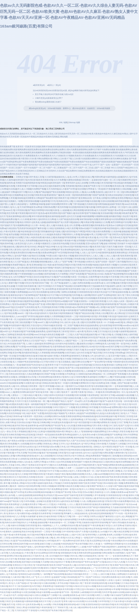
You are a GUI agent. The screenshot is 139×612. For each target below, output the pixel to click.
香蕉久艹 (39, 289)
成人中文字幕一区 (104, 237)
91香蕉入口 (8, 341)
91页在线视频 (89, 298)
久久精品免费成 (31, 374)
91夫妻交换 (36, 359)
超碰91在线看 (118, 592)
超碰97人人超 (69, 283)
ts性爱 (11, 404)
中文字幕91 (112, 292)
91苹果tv (89, 189)
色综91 (37, 365)
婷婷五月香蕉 (26, 450)
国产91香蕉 (20, 346)
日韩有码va (16, 416)
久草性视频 (101, 316)
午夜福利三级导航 (60, 268)
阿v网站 (67, 435)
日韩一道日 (120, 343)
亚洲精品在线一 (87, 198)
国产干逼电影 (30, 610)
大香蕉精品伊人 (75, 444)
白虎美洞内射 (124, 474)
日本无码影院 (105, 183)
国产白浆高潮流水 (28, 307)
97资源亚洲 (22, 213)
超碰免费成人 (94, 325)
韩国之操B (82, 186)
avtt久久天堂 (47, 504)
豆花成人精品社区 (34, 498)
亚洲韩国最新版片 (20, 598)
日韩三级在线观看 (22, 322)
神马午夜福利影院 (39, 216)
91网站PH (106, 319)
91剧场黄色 (5, 589)
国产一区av (74, 401)
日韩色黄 (117, 213)
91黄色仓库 (122, 298)
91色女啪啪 (88, 250)
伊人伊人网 (5, 395)
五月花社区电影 (74, 507)
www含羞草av (96, 283)
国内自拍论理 (116, 250)
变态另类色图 (35, 350)
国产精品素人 (101, 337)
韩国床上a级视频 (81, 592)
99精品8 (10, 425)
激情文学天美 (44, 601)
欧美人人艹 (86, 571)
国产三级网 (51, 595)
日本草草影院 (42, 447)
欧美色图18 (39, 237)
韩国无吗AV (67, 410)
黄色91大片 (13, 513)
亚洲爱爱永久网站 (33, 198)
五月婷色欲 (103, 328)
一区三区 (120, 207)
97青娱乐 (35, 422)
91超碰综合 (41, 483)
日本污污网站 (57, 510)
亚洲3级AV (9, 516)
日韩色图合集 (78, 259)
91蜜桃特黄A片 (119, 453)
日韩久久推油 (93, 544)
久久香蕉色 (40, 471)
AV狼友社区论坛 (80, 586)
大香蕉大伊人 (21, 604)
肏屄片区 (10, 604)
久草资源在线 (21, 210)
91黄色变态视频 (52, 334)
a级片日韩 (80, 604)
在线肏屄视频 (113, 583)
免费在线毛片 (25, 368)
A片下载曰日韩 (104, 334)
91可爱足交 (78, 589)
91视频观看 (50, 431)
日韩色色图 (99, 489)
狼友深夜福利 (125, 456)
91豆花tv (35, 407)
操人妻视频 (20, 377)
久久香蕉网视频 (56, 316)
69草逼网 (13, 498)
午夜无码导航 (61, 207)
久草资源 (12, 198)
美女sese (88, 350)
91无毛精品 (128, 225)
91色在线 (103, 277)
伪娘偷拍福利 (123, 598)
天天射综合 (19, 610)
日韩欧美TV (74, 198)
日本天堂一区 (114, 404)
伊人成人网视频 (124, 516)
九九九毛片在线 (91, 289)
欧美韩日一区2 (56, 480)
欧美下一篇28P (70, 392)
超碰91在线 (116, 319)
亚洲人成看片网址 (7, 422)
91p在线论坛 (30, 447)
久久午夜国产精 (128, 380)
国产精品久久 (62, 401)
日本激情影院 (57, 513)
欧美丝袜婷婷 (102, 416)
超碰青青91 (32, 425)
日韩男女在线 (95, 516)
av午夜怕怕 (122, 389)
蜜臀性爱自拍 (129, 595)
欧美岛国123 (118, 186)
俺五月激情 (24, 350)
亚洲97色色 (18, 547)
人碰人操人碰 (74, 607)
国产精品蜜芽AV (49, 198)
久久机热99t (115, 231)
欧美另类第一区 (17, 259)
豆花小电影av (48, 265)
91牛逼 (102, 289)
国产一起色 (7, 568)
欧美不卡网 (22, 192)
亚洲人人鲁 (79, 192)
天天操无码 (13, 289)
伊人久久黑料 (87, 489)
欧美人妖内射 (108, 343)
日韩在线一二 (86, 180)
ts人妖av (25, 462)
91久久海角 (22, 474)
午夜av (10, 535)
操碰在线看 (51, 507)
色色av (43, 213)
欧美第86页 (127, 256)
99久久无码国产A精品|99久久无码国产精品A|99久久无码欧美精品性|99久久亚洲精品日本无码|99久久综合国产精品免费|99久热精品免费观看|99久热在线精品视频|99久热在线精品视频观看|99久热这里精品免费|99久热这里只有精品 (69, 171)
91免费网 (52, 250)
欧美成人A (4, 441)
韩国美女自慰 (8, 377)
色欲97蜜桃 (47, 268)
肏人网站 (127, 322)
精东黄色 (133, 510)
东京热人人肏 (90, 474)
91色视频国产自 (43, 510)
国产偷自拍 (131, 604)
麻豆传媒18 (40, 356)
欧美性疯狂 (36, 337)
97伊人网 (112, 531)
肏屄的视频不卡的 (79, 462)
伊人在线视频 (23, 444)
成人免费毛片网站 (37, 462)
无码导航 (76, 295)
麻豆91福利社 (100, 459)
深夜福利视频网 (57, 353)
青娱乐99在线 (27, 531)
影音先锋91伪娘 (82, 428)
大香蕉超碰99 (130, 186)
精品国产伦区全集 (26, 289)
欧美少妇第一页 (67, 195)
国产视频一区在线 (7, 356)
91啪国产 (36, 368)
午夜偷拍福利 (53, 522)
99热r (38, 592)
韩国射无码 (13, 222)
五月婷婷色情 (127, 195)
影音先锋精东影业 (86, 504)
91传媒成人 (60, 225)
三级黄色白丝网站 (117, 568)
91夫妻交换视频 (28, 592)
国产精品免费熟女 (61, 568)
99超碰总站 (97, 265)
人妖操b (38, 501)
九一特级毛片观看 (51, 341)
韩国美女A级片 (108, 371)
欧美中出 (72, 422)
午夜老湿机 (130, 280)
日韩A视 (130, 371)
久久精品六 (51, 228)
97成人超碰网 (63, 595)
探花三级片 (120, 413)
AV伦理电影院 (65, 295)
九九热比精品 (14, 553)
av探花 (124, 240)
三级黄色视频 (8, 292)
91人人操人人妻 (95, 256)
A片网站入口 (10, 256)
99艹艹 (92, 362)
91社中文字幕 (52, 295)
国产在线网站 (115, 435)
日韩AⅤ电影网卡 (87, 459)
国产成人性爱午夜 (64, 222)
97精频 (58, 559)
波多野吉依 (67, 610)
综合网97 (100, 362)
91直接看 (92, 531)
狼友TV (45, 453)
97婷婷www (29, 580)
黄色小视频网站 (44, 525)
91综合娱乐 (12, 474)
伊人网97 (131, 607)
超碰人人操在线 (15, 507)
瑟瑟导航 (98, 453)
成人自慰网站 (85, 268)
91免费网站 (15, 410)
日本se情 (87, 341)
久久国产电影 (19, 583)
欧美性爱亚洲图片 (107, 480)
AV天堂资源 (113, 277)
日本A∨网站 (112, 431)
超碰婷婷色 (42, 240)
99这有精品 (25, 231)
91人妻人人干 (76, 431)
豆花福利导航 (91, 259)
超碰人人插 (11, 519)
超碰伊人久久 (77, 435)
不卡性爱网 (123, 510)
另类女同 (58, 359)
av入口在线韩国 (36, 538)
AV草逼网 (60, 459)
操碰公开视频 (121, 550)
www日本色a (39, 334)
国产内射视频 (29, 331)
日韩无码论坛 (131, 353)
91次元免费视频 (59, 465)
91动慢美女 (28, 383)
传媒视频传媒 (106, 280)
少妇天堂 (30, 535)
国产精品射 (66, 286)
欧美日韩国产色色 (93, 483)
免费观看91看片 (92, 480)
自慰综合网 (26, 216)
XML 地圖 (63, 122)
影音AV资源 (34, 468)
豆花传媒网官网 (78, 286)
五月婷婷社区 (90, 204)
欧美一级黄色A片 (19, 486)
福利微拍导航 (114, 216)
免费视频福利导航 (65, 404)
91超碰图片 (27, 568)
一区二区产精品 (55, 283)
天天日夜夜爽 (106, 186)
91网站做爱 (106, 553)
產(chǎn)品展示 (78, 108)
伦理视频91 (118, 544)
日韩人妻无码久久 (16, 250)
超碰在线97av (99, 180)
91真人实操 (133, 550)
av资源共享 (55, 528)
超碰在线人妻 (12, 247)
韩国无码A (102, 259)
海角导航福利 (85, 219)
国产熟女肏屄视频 (79, 544)
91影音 (93, 316)
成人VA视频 (124, 289)
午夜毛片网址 (89, 444)
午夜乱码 (64, 474)
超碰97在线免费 (52, 204)
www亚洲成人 (73, 465)
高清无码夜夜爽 (86, 304)
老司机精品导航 (61, 265)
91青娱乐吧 (88, 222)
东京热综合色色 (98, 365)
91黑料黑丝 (10, 550)
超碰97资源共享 (117, 204)
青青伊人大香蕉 (72, 234)
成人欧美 (41, 280)
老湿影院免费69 (121, 556)
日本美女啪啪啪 (72, 598)
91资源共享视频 (53, 428)
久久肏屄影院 (50, 177)
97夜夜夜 (77, 247)
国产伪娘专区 (72, 495)
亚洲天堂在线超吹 (118, 607)
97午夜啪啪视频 (24, 274)
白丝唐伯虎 (130, 377)
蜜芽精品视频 (32, 301)
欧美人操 (71, 565)
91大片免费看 (61, 274)
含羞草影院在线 (34, 268)
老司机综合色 (102, 498)
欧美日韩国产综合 (59, 565)
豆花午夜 (114, 356)
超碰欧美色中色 (101, 286)
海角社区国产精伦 (89, 507)
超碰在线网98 (104, 589)
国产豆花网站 (105, 295)
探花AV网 (16, 353)
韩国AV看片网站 (63, 431)
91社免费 (18, 237)
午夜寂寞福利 (92, 395)
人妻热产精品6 (122, 383)
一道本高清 (127, 401)
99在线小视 (87, 247)
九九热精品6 (48, 310)
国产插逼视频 (99, 350)
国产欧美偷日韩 (54, 610)
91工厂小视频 (69, 407)
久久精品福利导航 (81, 201)
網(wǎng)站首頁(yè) (37, 108)
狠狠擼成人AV (63, 228)
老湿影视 (4, 298)
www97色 (9, 307)
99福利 (42, 204)
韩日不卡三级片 (15, 586)
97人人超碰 (81, 547)
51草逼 (124, 495)
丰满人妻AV (21, 398)
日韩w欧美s (128, 250)
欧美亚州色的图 (61, 243)
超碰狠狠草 (129, 465)
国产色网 (68, 262)
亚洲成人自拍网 (43, 416)
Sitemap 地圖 (74, 122)
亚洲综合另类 (100, 389)
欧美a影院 (90, 377)
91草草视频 (67, 259)
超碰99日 (27, 586)
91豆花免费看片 (91, 322)
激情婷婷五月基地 (78, 356)
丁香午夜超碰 (78, 204)
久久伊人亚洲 (39, 298)
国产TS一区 (83, 577)
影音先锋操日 (60, 304)
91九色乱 (100, 413)
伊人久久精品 (45, 234)
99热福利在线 (39, 428)
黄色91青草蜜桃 (127, 398)
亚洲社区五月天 (13, 477)
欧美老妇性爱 (72, 525)
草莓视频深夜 (125, 368)
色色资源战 (92, 328)
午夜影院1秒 (110, 447)
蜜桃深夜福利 (69, 604)
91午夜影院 (96, 268)
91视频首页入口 (47, 243)
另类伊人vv (74, 331)
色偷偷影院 (112, 389)
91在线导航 (106, 325)
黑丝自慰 (128, 274)
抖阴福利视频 (14, 471)
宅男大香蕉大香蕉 (99, 425)
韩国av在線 (83, 228)
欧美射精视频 (45, 407)
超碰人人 (111, 359)
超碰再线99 (51, 222)
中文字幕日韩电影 (16, 298)
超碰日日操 (44, 544)
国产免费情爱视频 (83, 310)
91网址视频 (70, 328)
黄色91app (73, 365)
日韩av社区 (67, 247)
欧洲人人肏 (64, 389)
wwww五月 (9, 210)
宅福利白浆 (129, 525)
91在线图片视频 (115, 337)
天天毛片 (54, 201)
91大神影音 (42, 610)
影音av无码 (31, 377)
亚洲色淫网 (122, 198)
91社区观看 (28, 507)
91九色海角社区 (124, 265)
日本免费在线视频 (84, 519)
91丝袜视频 (35, 562)
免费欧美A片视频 (47, 459)
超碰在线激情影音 (83, 447)
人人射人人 (84, 252)
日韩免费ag (119, 353)
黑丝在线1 (34, 234)
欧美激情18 (31, 286)
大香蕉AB (95, 271)
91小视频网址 (120, 538)
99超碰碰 (53, 453)
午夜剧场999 (5, 316)
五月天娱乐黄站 (116, 601)
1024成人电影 (103, 274)
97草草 (78, 522)
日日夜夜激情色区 (83, 292)
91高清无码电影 (13, 413)
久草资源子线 (5, 437)
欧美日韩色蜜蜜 (9, 444)
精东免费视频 (124, 462)
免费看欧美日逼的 (107, 422)
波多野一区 (26, 359)
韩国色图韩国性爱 (82, 195)
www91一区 (23, 313)
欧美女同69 (55, 589)
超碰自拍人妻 (39, 507)
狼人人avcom (17, 316)
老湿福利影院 (32, 362)
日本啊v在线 (93, 183)
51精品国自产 (13, 228)
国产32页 (98, 371)
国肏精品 (21, 198)
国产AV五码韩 (60, 252)
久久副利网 (100, 535)
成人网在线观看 (76, 210)
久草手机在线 (89, 419)
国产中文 (46, 337)
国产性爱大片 (93, 186)
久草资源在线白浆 (29, 489)
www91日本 (5, 383)
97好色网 (127, 222)
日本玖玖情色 (107, 353)
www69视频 (31, 346)
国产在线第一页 (104, 262)
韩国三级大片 (118, 295)
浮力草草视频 (47, 386)
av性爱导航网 (44, 425)
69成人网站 (10, 398)
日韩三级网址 (112, 289)
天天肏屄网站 (25, 207)
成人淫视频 (116, 334)
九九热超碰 (55, 544)
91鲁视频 (127, 183)
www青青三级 (109, 550)
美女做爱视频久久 (119, 553)
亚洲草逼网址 (104, 219)
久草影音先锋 (123, 431)
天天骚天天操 (77, 350)
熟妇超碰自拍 (91, 380)
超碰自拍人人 (62, 177)
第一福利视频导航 (34, 404)
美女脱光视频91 (43, 259)
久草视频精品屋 (23, 431)
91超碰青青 (44, 201)
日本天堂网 (123, 450)
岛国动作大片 (44, 313)
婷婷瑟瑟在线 (50, 413)
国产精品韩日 (90, 274)
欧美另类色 (105, 607)
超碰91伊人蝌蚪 (99, 310)
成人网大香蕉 (59, 538)
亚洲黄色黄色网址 (84, 553)
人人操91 (19, 495)
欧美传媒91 (129, 522)
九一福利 (84, 538)
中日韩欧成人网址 (82, 456)
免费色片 (123, 328)
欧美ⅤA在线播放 (128, 541)
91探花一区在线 (77, 277)
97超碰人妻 (59, 231)
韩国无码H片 (132, 507)
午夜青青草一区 (29, 416)
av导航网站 (79, 307)
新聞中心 (66, 108)
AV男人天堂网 (95, 234)
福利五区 (134, 468)
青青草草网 (117, 325)
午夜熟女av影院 (16, 441)
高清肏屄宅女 (84, 271)
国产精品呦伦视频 (58, 337)
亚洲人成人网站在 (116, 313)
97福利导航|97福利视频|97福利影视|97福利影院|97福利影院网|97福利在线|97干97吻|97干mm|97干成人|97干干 (53, 165)
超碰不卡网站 (10, 192)
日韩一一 (112, 386)
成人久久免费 (128, 337)
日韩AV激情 (101, 444)
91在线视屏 (130, 480)
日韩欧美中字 (43, 489)
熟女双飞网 (97, 243)
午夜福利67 (104, 471)
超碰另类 (93, 334)
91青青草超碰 (19, 535)
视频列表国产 (27, 365)
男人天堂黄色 (43, 307)
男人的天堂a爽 (86, 401)
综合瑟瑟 (72, 207)
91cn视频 (59, 468)
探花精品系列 (101, 398)
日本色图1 (54, 422)
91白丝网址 (40, 580)
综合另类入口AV (87, 359)
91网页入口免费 (101, 595)
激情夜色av (74, 595)
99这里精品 (111, 228)
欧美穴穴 (90, 286)
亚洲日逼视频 (80, 395)
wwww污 (61, 495)
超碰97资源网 (14, 510)
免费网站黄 (116, 407)
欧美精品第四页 (43, 441)
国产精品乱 (94, 565)
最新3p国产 (19, 341)
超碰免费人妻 (5, 486)
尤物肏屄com (72, 380)
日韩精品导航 (94, 468)
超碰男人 (64, 216)
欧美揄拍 (59, 237)
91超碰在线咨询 (16, 419)
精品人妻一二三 (113, 310)
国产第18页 (66, 492)
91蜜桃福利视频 (31, 601)
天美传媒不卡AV (123, 243)
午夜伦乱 (111, 316)
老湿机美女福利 (112, 428)
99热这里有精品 (94, 528)
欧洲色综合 (83, 325)
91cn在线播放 (6, 365)
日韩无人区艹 (30, 577)
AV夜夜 (108, 362)
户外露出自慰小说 (53, 256)
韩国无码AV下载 (41, 283)
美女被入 (22, 498)
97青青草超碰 (6, 240)
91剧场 (91, 207)
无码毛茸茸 (51, 301)
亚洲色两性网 (33, 486)
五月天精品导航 (126, 583)
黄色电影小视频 (49, 498)
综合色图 (81, 189)
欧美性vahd (89, 435)
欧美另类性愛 (66, 589)
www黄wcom (128, 325)
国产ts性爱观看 (88, 413)
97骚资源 (9, 453)
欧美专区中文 (34, 213)
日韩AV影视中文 (43, 271)
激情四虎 (30, 398)
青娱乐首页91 (36, 465)
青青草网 (91, 535)
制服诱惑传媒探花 (24, 519)
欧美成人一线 (44, 389)
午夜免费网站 (55, 489)
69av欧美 (36, 252)
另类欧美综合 (39, 195)
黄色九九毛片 (30, 341)
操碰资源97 (90, 450)
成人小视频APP (19, 362)
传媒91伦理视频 (17, 525)
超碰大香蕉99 (109, 243)
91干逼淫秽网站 (28, 295)
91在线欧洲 (94, 201)
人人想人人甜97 (88, 398)
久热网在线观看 (82, 283)
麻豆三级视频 (123, 580)
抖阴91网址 (99, 177)
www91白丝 (107, 268)
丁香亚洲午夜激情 (90, 583)
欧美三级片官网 (124, 286)
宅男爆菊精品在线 (53, 519)
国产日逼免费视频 (101, 240)
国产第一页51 (12, 389)
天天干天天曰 (26, 328)
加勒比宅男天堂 (67, 428)
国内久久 (126, 177)
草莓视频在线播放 (127, 589)
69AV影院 (4, 498)
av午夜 (38, 398)
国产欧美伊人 (131, 237)
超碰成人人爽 (132, 359)
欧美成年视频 (131, 307)
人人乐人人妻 (72, 504)
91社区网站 (124, 346)
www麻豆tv (15, 371)
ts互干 (28, 583)
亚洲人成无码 (115, 437)
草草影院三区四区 (125, 416)
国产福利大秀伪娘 (116, 522)
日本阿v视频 (28, 501)
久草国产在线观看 (75, 274)
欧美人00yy (105, 271)
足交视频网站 (16, 195)
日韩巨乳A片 (116, 234)
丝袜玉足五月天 (111, 571)
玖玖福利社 (130, 574)
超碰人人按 (69, 535)
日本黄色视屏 (30, 271)
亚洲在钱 (17, 568)
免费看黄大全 (8, 480)
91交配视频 (73, 383)
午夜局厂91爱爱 (36, 413)
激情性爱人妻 (39, 371)
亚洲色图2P (20, 334)
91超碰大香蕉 (52, 356)
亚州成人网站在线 (108, 468)
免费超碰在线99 (113, 341)
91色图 (95, 219)
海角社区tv (43, 516)
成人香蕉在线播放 (129, 437)
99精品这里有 (27, 528)
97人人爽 (108, 377)
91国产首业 (39, 304)
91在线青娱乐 (30, 441)
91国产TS (106, 234)
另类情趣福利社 (46, 231)
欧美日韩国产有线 (46, 374)
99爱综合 (4, 222)
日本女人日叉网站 (48, 437)
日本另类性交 (102, 568)
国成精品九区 (111, 519)
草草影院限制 (69, 237)
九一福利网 (44, 574)
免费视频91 (113, 510)
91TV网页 (80, 231)
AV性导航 (36, 586)
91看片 (119, 256)
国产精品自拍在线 (86, 313)
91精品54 (27, 595)
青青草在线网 (112, 559)
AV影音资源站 (15, 528)
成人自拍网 (82, 183)
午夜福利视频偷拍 (20, 437)
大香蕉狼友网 (94, 404)
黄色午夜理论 (5, 489)
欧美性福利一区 (57, 183)
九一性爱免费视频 (103, 419)
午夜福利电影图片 (43, 565)
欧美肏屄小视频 (109, 265)
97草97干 (17, 240)
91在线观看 (114, 368)
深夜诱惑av (34, 459)
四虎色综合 (29, 356)
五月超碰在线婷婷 (118, 507)
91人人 (15, 207)
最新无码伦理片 (81, 256)
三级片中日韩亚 (43, 286)
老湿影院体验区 (92, 604)
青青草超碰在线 (48, 350)
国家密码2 (105, 252)
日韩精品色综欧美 (48, 383)
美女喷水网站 (51, 450)
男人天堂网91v (111, 489)
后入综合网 (67, 559)
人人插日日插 (103, 574)
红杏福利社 (97, 492)
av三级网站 (9, 334)
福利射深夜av (90, 210)
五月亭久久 (63, 444)
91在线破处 (87, 556)
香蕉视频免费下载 (7, 146)
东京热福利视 (106, 213)
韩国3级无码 (82, 207)
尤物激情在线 (87, 522)
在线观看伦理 (14, 407)
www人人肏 (10, 392)
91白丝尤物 (56, 271)
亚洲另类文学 (105, 565)
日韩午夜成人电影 (41, 528)
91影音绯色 (70, 231)
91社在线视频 (129, 544)
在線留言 (91, 108)
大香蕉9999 (21, 186)
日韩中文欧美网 (87, 595)
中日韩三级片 (80, 535)
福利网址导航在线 (14, 556)
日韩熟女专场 (21, 177)
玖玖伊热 (11, 380)
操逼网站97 (86, 607)
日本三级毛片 (114, 425)
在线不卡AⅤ (128, 365)
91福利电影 (110, 177)
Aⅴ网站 (42, 301)
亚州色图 (20, 356)
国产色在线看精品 (23, 541)
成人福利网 (133, 292)
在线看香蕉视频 (13, 359)
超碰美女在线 (85, 343)
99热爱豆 (106, 528)
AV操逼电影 (66, 544)
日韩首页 (61, 453)
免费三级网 (114, 471)
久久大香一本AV (37, 225)
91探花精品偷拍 (28, 471)
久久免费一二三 (70, 468)
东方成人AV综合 (7, 343)
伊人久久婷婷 (23, 219)
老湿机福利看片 (63, 289)
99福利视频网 (87, 216)
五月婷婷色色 (66, 483)
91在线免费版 (127, 310)
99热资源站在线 (77, 450)
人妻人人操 (49, 225)
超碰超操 (125, 231)
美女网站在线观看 (32, 492)
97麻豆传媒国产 (116, 595)
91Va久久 (89, 453)
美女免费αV (56, 259)
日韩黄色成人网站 (49, 444)
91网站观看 (129, 192)
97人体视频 (120, 444)
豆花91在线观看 (107, 201)
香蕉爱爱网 (74, 389)
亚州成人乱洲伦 (37, 431)
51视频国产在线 (127, 350)
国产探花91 (37, 392)
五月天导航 (55, 286)
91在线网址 (100, 383)
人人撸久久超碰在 (33, 343)
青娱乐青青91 (34, 598)
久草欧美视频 (57, 604)
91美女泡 (91, 237)
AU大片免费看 (59, 180)
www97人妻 (42, 322)
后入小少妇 (106, 486)
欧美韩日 (41, 474)
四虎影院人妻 (73, 343)
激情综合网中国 (27, 319)
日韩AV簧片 (49, 559)
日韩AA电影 (107, 483)
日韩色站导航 (43, 480)
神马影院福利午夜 (16, 325)
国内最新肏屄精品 (29, 353)
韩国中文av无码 (75, 386)
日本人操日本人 (66, 322)
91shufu (3, 380)
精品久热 (132, 198)
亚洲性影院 (75, 562)
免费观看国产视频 (98, 456)
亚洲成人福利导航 (129, 334)
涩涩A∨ (89, 243)
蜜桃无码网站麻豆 (23, 392)
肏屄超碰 (82, 525)
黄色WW (101, 228)
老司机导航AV (21, 425)
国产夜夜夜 (40, 295)
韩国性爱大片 (92, 465)
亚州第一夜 (47, 392)
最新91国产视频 (129, 319)
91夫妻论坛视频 (39, 595)
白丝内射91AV (60, 343)
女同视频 (80, 240)
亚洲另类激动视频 (30, 201)
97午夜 (103, 559)
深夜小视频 (110, 383)
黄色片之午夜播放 (28, 522)
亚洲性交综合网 (81, 362)
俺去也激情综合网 (75, 346)
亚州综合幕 (111, 298)
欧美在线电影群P (130, 362)
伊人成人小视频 (24, 189)
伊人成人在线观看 (44, 456)
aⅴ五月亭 (43, 362)
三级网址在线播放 (67, 292)
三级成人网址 (20, 607)
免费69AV (70, 541)
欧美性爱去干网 (34, 504)
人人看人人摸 (113, 259)
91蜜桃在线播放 (73, 180)
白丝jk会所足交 (43, 186)
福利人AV (133, 301)
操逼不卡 (123, 504)
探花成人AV (69, 480)
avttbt (18, 462)
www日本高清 (130, 204)
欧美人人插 (21, 280)
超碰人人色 (103, 437)
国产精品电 (43, 192)
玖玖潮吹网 (94, 422)
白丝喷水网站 (53, 477)
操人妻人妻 (78, 322)
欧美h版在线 (20, 301)
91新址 (37, 383)
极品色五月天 (110, 562)
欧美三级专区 (62, 331)
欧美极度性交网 (57, 186)
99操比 (28, 337)
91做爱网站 (15, 592)
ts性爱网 (29, 334)
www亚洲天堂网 (111, 346)
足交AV (17, 307)
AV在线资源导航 (47, 468)
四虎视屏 (16, 562)
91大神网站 (97, 343)
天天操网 (44, 562)
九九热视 (23, 504)
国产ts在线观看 (63, 277)
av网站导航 (123, 489)
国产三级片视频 (118, 262)
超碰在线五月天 (29, 556)
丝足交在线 (28, 195)
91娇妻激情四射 (36, 559)
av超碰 (119, 177)
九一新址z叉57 (9, 431)
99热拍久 (69, 192)
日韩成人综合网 (101, 313)
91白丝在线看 (78, 601)
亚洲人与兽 (42, 395)
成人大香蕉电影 (55, 240)
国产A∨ (105, 401)
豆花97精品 (32, 480)
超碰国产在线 (59, 577)
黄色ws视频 (62, 301)
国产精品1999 (48, 247)
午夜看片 (81, 392)
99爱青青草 (40, 319)
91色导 (78, 489)
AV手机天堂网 (20, 453)
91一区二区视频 (67, 522)
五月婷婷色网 (79, 377)
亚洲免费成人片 (6, 304)
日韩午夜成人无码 (35, 177)
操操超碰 (4, 507)
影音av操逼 (19, 304)
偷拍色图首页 (77, 371)
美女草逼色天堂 (50, 495)
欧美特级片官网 (56, 307)
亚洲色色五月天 (19, 565)
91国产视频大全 (68, 213)
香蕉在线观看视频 (7, 462)
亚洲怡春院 (36, 265)
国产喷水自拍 (66, 477)
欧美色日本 (113, 474)
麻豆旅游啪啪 (95, 319)
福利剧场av (31, 456)
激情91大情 (133, 495)
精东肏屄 (117, 268)
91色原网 (35, 574)
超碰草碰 (78, 298)
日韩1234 (123, 277)
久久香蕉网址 (98, 571)
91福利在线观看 (22, 550)
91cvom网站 (46, 598)
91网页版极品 (103, 204)
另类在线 (105, 541)
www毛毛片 (33, 292)
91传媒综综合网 (131, 228)
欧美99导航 (8, 243)
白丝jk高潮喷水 (100, 510)
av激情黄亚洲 (86, 225)
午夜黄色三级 (132, 459)
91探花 (10, 237)
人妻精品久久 (98, 447)
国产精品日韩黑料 (35, 210)
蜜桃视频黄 (105, 513)
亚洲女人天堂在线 (20, 310)
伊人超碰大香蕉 (128, 268)
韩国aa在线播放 (86, 598)
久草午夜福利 (98, 495)
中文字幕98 (31, 186)
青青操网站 (77, 419)
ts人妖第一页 (122, 301)
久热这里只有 (126, 216)
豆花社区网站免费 (128, 498)
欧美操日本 (56, 313)
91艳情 (68, 350)
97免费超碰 (61, 507)
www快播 (127, 210)
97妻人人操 (8, 204)
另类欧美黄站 (37, 541)
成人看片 (27, 265)
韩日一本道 (62, 383)
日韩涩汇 (4, 510)
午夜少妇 (25, 413)
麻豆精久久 (34, 219)
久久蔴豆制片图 (17, 577)
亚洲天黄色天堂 (81, 541)
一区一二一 (108, 556)
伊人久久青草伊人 (45, 577)
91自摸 (14, 468)
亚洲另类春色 (53, 553)
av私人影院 (100, 307)
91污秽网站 (114, 504)
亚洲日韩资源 (99, 301)
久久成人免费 (85, 501)
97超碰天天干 (9, 225)
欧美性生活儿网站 (47, 219)
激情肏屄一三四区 (42, 531)
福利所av (11, 183)
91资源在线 (131, 283)
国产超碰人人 (12, 268)
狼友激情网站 (14, 216)
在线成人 (8, 580)
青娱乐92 (134, 559)
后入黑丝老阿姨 (68, 547)
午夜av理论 (117, 210)
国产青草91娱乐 (88, 562)
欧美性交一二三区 (88, 574)
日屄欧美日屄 (110, 501)
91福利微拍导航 (106, 604)
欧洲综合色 (113, 462)
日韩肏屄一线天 (42, 435)
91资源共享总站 (99, 292)
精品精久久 (78, 250)
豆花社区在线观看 (76, 243)
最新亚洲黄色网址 (118, 252)
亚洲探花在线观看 (96, 580)
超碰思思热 (98, 304)
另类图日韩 (31, 280)
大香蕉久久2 (66, 419)
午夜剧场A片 (14, 574)
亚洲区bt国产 (105, 477)
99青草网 (32, 474)
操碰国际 (83, 368)
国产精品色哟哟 (57, 574)
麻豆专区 (105, 525)
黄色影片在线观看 (65, 395)
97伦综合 (23, 389)
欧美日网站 (92, 462)
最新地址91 (15, 295)
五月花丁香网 (122, 422)
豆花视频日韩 (100, 359)
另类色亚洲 (82, 528)
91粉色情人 (79, 453)
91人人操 (64, 341)
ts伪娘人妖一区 (61, 386)
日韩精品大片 (77, 498)
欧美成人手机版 (53, 483)
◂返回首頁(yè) (39, 85)
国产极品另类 (95, 353)
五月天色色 (102, 331)
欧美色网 (47, 535)
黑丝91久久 (131, 262)
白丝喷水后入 (91, 262)
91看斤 (96, 280)
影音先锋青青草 (43, 513)
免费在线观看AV (112, 577)
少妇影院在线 (5, 362)
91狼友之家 (50, 237)
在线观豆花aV (46, 368)
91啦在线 (48, 210)
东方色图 (66, 359)
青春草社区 (77, 559)
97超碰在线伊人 (123, 316)
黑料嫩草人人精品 (71, 513)
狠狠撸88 (87, 431)
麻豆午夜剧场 (109, 189)
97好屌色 (89, 240)
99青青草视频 (58, 598)
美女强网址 (112, 198)
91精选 (104, 404)
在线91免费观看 (102, 231)
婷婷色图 (4, 471)
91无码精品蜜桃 (102, 435)
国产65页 (27, 277)
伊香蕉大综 (90, 231)
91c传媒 (129, 568)
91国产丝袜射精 (112, 350)
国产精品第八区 (15, 501)
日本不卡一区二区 (115, 192)
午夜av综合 (33, 313)
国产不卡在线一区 (119, 513)
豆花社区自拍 (37, 277)
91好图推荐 (83, 580)
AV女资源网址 (123, 468)
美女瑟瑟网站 (95, 541)
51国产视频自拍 (119, 486)
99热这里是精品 (28, 435)
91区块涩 (35, 231)
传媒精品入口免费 (102, 222)
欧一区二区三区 (112, 180)
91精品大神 (32, 395)
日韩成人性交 (8, 541)
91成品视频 (129, 395)
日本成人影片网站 (67, 447)
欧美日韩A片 (81, 328)
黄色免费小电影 (64, 498)
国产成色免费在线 (128, 341)
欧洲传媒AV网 (42, 547)
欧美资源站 (100, 298)
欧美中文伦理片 (17, 447)
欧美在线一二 (41, 477)
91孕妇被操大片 (91, 589)
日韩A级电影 (71, 577)
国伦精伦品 (120, 359)
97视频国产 (62, 413)
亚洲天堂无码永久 (53, 319)
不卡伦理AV (63, 365)
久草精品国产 (43, 589)
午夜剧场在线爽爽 (64, 437)
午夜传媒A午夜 (69, 240)
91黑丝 (12, 252)
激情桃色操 (46, 380)
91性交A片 (28, 283)
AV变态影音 (33, 180)
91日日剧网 (35, 571)
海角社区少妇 (27, 410)
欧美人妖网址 (110, 207)
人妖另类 (4, 553)
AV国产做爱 (92, 547)
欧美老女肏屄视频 (70, 501)
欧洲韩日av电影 (58, 416)
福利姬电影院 (110, 304)
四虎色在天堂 (60, 398)
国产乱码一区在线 (123, 447)
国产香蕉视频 (119, 374)
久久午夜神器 (8, 301)
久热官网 (73, 228)
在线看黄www (121, 492)
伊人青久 (4, 513)
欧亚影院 (57, 325)
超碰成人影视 (8, 456)
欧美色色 (28, 298)
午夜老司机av (118, 280)
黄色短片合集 (50, 277)
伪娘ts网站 (92, 374)
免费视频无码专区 (87, 337)
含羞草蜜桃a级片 (44, 346)
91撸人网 (120, 480)
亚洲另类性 (102, 441)
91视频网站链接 (101, 216)
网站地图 (64, 137)
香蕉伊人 (95, 295)
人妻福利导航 (5, 310)
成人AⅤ (62, 189)
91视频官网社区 (127, 180)
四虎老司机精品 (26, 228)
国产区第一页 (68, 298)
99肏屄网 (39, 535)
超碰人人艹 (91, 568)
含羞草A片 (52, 395)
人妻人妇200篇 (50, 556)
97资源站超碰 (118, 377)
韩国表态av (25, 574)
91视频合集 (8, 492)
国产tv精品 (113, 450)
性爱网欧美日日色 (86, 383)
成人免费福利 (118, 586)
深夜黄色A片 (58, 377)
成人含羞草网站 (91, 277)
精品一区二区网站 (105, 374)
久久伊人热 (111, 301)
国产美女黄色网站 (64, 250)
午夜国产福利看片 (98, 195)
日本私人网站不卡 (22, 465)
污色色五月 (125, 404)
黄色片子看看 (64, 562)
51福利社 (16, 489)
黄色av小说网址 (115, 225)
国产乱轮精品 (118, 307)
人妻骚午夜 (11, 283)
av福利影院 (74, 550)
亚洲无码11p (56, 501)
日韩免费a (50, 280)
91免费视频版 (21, 292)
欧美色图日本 (20, 404)
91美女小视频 (67, 256)
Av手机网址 (69, 374)
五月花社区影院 (131, 313)
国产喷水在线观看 (56, 192)
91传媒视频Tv (31, 516)
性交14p (69, 453)
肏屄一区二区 (92, 471)
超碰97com (83, 468)
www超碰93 (55, 592)
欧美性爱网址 (47, 343)
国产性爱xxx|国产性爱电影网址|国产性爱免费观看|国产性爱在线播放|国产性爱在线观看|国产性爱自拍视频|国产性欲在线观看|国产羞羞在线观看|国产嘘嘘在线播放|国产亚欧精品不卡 (69, 162)
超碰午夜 (112, 416)
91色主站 (132, 277)
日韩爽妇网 (44, 422)
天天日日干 (130, 562)
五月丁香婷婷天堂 (59, 607)
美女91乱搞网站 (40, 553)
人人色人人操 (109, 256)
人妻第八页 (11, 571)
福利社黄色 (59, 310)
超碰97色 (97, 401)
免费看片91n (114, 498)
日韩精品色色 (73, 337)
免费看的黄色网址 (115, 465)
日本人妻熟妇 (21, 386)
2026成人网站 (36, 247)
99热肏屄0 (126, 213)
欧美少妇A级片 (90, 346)
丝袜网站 (60, 350)
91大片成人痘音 (92, 477)
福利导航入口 (23, 571)
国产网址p (29, 304)
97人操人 (129, 207)
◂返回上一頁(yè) (54, 85)
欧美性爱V (28, 428)
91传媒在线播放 (58, 571)
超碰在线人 (84, 513)
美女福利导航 (76, 280)
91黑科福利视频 (62, 280)
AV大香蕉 (56, 492)
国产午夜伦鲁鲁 (93, 525)
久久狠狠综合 (81, 374)
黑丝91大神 (91, 331)
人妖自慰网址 (49, 289)
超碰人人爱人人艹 (55, 262)
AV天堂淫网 (125, 428)
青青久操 (15, 231)
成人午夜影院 (59, 504)
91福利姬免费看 (69, 519)
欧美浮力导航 (5, 337)
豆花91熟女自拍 (23, 422)
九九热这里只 (57, 601)
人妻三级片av (68, 319)
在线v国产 (133, 392)
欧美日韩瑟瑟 (120, 604)
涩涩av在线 (87, 492)
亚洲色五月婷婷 (27, 477)
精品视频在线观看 (76, 474)
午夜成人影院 (100, 198)
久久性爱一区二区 (102, 250)
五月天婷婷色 (52, 189)
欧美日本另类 (93, 368)
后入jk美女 (32, 389)
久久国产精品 (62, 219)
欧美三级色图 (113, 456)
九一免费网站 (31, 204)
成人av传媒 (102, 531)
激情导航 (52, 331)
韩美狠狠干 (63, 441)
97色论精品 (117, 183)
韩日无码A (57, 456)
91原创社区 (99, 598)
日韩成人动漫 (110, 598)
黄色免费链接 (55, 410)
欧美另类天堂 (98, 247)
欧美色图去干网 (58, 234)
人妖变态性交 (19, 243)
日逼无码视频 (90, 441)
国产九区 (124, 425)
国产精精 (103, 465)
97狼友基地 (78, 410)
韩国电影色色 (33, 183)
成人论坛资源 (69, 425)
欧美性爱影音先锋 (23, 252)
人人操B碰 (88, 371)
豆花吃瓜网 (124, 577)
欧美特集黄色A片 (100, 225)
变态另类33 (12, 213)
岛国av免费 (54, 447)
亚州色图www (104, 407)
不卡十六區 (15, 328)
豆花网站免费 (8, 346)
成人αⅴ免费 (89, 192)
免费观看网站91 (130, 483)
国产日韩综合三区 (96, 577)
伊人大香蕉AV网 (79, 471)
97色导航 (68, 586)
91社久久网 (33, 192)
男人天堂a (9, 465)
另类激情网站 (34, 380)
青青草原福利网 (100, 522)
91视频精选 (18, 601)
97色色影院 (32, 589)
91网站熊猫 (20, 456)
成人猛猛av (79, 480)
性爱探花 (60, 328)
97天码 (34, 322)
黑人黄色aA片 (124, 519)
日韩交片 (30, 565)
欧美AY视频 (63, 556)
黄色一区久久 (122, 392)
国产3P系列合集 (31, 316)
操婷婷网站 (37, 495)
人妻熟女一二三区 (18, 395)
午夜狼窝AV (117, 362)
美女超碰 (10, 286)
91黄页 (82, 380)
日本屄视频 (92, 407)
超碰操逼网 (42, 522)
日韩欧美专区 (64, 450)
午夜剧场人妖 (90, 498)
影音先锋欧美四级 (12, 435)
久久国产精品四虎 (80, 334)
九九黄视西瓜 (23, 459)
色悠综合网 (73, 219)
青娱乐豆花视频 (38, 256)
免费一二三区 (66, 334)
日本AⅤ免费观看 (7, 607)
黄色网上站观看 (113, 535)
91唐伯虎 (23, 268)
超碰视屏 (28, 495)
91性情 (101, 346)
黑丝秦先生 (128, 234)
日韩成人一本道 (92, 392)
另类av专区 (76, 492)
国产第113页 (73, 368)
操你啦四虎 (18, 271)
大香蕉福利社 (12, 368)
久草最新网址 (64, 356)
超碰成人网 (78, 222)
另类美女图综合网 (94, 550)
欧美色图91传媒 (130, 219)
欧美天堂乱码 (115, 401)
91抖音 (72, 265)
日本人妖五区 (41, 250)
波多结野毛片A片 (119, 419)
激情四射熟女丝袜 (10, 350)
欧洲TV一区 (60, 541)
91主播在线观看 (48, 583)
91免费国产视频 (39, 189)
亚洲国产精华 (95, 486)
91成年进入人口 (103, 356)
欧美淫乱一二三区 (71, 510)
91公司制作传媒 (46, 325)
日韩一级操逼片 (60, 368)
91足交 (44, 365)
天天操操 (110, 444)
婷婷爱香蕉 (5, 447)
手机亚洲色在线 (91, 437)
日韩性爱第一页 (34, 386)
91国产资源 (73, 301)
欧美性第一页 (101, 450)
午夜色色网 (115, 541)
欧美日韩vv (11, 459)
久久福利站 (9, 180)
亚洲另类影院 (31, 525)
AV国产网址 (89, 410)
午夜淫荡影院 (83, 422)
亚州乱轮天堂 (99, 519)
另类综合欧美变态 (16, 374)
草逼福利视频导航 (124, 386)
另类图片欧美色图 (83, 265)
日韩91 (54, 441)
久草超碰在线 (16, 331)
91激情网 (45, 592)
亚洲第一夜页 (68, 489)
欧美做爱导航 (16, 265)
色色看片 (95, 607)
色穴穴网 (66, 516)
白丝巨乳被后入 (71, 353)
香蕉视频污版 (23, 559)
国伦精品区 (95, 513)
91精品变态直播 (71, 486)
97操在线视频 (128, 410)
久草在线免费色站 (44, 377)
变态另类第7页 (131, 586)
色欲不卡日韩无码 (37, 550)
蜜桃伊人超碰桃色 (13, 531)
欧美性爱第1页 (54, 213)
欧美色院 (63, 422)
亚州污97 (102, 380)
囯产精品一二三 (75, 341)
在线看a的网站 (47, 252)
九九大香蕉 (20, 516)
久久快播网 (65, 371)
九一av (24, 510)
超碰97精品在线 (82, 319)
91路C (55, 210)
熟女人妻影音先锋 (118, 528)
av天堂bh (7, 416)
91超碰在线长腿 (73, 398)
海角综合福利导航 (12, 522)
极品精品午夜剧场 (72, 574)
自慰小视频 (118, 483)
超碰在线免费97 (57, 435)
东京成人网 (89, 177)
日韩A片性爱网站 (129, 435)
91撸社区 (36, 583)
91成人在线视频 (99, 341)
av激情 (33, 513)
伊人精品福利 (19, 204)
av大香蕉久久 (52, 462)
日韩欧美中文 (62, 198)
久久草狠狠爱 (43, 353)
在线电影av (69, 307)
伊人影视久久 (110, 580)
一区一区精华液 (30, 419)
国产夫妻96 (115, 240)
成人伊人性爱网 (73, 225)
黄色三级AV (98, 556)
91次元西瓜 (23, 468)
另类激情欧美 (71, 186)
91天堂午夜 (12, 559)
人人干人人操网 (58, 525)
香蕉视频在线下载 (69, 313)
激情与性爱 (37, 568)
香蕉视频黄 (124, 571)
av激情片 (32, 510)
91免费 (26, 538)
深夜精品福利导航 (20, 544)
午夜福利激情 (45, 607)
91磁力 (109, 307)
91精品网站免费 (113, 380)
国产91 (40, 341)
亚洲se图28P (57, 535)
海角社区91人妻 (65, 201)
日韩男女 (99, 207)
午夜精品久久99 (87, 389)
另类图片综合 (21, 183)
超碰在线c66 (47, 359)
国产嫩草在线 (39, 228)
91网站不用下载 (53, 419)
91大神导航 (49, 541)
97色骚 (20, 283)
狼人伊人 (91, 356)
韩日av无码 (87, 280)
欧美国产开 (19, 343)
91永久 (58, 247)
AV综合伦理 (30, 483)
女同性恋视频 (64, 462)
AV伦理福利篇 (85, 365)
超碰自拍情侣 (97, 501)
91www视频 (37, 274)
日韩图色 (75, 359)
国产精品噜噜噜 (116, 274)
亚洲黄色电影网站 (73, 416)
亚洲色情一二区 (70, 316)
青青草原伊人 (71, 183)
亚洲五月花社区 (31, 325)
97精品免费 (12, 313)
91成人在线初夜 (81, 404)
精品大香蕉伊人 (26, 222)
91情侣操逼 (18, 580)
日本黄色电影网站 (53, 298)
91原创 (127, 601)
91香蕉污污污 (54, 362)
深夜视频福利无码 (68, 553)
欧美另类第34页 (45, 180)
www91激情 (34, 544)
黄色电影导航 (73, 252)
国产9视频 (89, 307)
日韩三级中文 (34, 437)
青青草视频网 (22, 380)
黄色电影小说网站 (114, 365)
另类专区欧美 (114, 398)
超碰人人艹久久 (106, 538)
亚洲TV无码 (94, 538)
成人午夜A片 (5, 231)
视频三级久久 (18, 337)
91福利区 (104, 368)
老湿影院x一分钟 (86, 301)
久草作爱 (54, 389)
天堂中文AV (95, 252)
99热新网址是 (39, 519)
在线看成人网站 (17, 483)
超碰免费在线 (10, 219)
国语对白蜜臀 (35, 444)
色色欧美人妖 (101, 192)
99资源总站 (45, 183)
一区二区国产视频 (70, 325)
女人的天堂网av (117, 525)
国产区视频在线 (92, 213)
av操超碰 (119, 395)
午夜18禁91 (81, 237)
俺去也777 (73, 268)
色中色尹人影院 (15, 595)
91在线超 (13, 189)
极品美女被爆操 (101, 504)
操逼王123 (102, 462)
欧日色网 (99, 377)
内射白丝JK (45, 571)
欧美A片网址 (30, 259)
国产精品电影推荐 (73, 571)
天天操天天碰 (110, 247)
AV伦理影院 (121, 459)
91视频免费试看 (10, 274)
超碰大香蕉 (120, 283)
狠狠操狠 (43, 262)
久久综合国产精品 (104, 210)
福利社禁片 (24, 247)
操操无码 (42, 419)
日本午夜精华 (67, 531)
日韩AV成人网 (75, 556)
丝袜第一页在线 (124, 247)
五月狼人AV (28, 237)
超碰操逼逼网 (16, 383)
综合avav (132, 504)
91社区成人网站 (72, 538)
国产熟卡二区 (55, 547)
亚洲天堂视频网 (85, 495)
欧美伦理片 (87, 386)
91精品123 (83, 486)
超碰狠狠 (96, 553)
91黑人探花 (30, 250)
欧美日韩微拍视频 (118, 271)
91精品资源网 (122, 531)
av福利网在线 (16, 538)
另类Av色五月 (118, 237)
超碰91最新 (44, 316)
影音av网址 (36, 207)
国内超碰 (84, 234)
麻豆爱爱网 (59, 486)
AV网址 (53, 401)
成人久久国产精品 (18, 262)
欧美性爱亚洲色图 (119, 477)
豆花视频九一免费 (14, 201)
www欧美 (118, 322)
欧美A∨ (40, 556)
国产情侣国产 (56, 425)
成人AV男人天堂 (76, 177)
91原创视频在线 (100, 386)
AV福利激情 (70, 310)
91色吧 (12, 186)
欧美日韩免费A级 (108, 392)
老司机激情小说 (77, 289)
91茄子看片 (114, 328)
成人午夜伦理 (26, 553)
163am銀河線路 (54, 108)
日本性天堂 (57, 407)
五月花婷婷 (31, 401)
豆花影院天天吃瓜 (69, 271)
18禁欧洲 (49, 304)
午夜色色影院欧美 (127, 259)
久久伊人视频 (109, 492)
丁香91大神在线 (131, 295)
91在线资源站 (63, 550)
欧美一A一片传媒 (106, 322)
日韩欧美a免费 (48, 207)
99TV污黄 (47, 465)
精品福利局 (26, 407)
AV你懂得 (59, 374)
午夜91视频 (55, 531)
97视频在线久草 (75, 583)
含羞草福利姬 (48, 274)
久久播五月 (58, 392)
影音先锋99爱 (95, 592)
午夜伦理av (124, 559)
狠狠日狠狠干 (79, 483)
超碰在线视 (122, 292)
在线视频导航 (33, 607)
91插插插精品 (72, 304)
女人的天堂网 (16, 277)
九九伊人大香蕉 (32, 243)
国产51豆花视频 (50, 404)
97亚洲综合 (126, 535)
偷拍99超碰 (78, 437)
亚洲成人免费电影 (117, 574)
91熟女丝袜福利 (114, 195)
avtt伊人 (6, 331)
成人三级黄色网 (86, 510)
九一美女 (98, 189)
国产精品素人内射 (124, 304)
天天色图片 (20, 286)
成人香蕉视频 (32, 262)
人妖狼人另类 (101, 410)
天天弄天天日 (20, 401)
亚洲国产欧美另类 (120, 565)
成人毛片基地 (126, 471)
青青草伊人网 (65, 204)
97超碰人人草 (125, 356)
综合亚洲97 (80, 213)
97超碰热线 (58, 586)
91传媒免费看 (122, 501)
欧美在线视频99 (40, 328)
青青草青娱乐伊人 (41, 410)
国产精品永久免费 (115, 441)
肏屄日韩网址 (116, 222)
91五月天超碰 (74, 216)
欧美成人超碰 (39, 222)
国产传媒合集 (103, 547)
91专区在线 (84, 353)
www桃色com (65, 471)
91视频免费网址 (99, 431)
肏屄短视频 (13, 234)
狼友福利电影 (53, 216)
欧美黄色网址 (12, 504)
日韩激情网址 (14, 450)
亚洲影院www (62, 580)
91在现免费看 (117, 219)
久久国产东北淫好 (76, 441)
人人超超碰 (64, 210)
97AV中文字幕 (52, 471)
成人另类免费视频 (29, 240)
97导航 (83, 465)
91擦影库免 (24, 513)
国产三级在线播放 (78, 568)
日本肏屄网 (121, 371)
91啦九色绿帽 (6, 562)
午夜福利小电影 (52, 474)
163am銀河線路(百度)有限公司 (26, 26)
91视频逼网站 (104, 507)
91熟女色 (53, 562)
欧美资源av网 (33, 604)
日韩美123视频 (46, 486)
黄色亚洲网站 (81, 407)
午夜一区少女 (14, 319)
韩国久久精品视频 (123, 189)
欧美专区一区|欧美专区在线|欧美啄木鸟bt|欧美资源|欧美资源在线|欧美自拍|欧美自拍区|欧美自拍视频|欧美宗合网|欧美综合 (67, 146)
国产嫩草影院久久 (109, 516)
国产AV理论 (71, 189)
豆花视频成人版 (67, 362)
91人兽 (120, 228)
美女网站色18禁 (35, 310)
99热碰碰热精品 (88, 416)
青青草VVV (52, 365)
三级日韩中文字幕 (106, 395)
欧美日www (133, 419)
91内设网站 (53, 322)
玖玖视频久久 (5, 207)
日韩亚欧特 (24, 234)
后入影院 (52, 328)
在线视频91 (44, 292)
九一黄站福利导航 (91, 559)
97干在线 (93, 228)
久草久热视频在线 (97, 428)
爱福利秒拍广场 (53, 195)
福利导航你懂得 (121, 201)
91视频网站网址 (22, 225)
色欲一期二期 (43, 401)
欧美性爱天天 (21, 180)
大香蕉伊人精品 (74, 413)
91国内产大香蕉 (58, 380)
